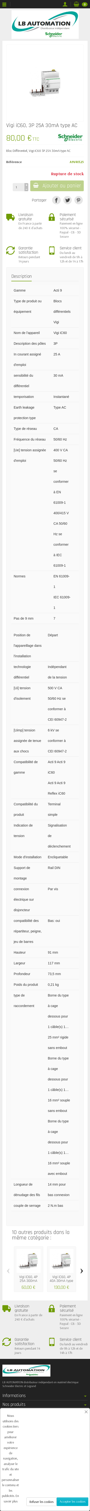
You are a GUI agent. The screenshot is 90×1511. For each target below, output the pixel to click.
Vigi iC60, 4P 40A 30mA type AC (61, 1281)
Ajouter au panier (57, 185)
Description (21, 276)
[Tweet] (67, 200)
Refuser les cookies (42, 1502)
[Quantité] (18, 187)
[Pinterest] (78, 200)
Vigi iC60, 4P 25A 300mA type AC (28, 1281)
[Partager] (56, 200)
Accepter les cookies (72, 1501)
